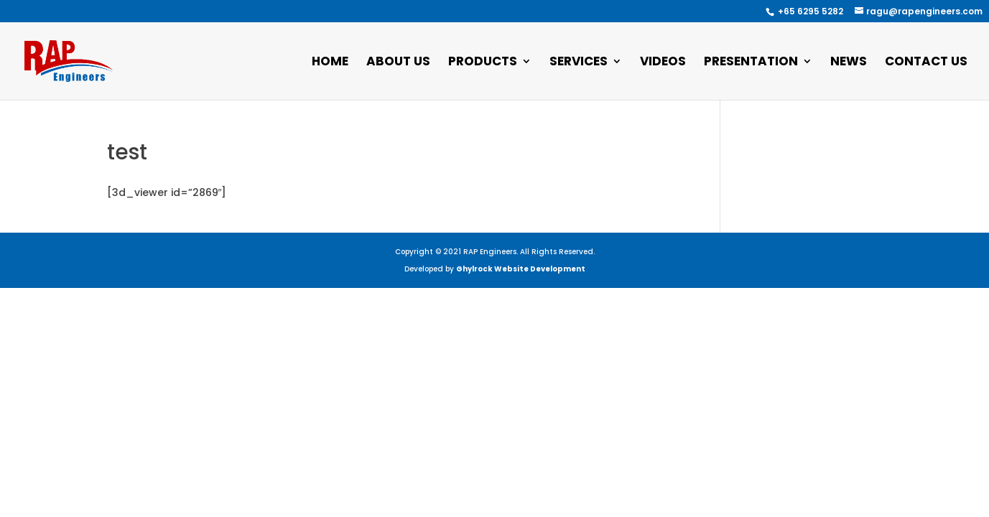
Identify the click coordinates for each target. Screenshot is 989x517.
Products (482, 63)
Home (330, 63)
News (848, 63)
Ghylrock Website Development (520, 269)
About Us (398, 63)
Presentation (751, 63)
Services (578, 63)
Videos (663, 63)
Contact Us (926, 63)
